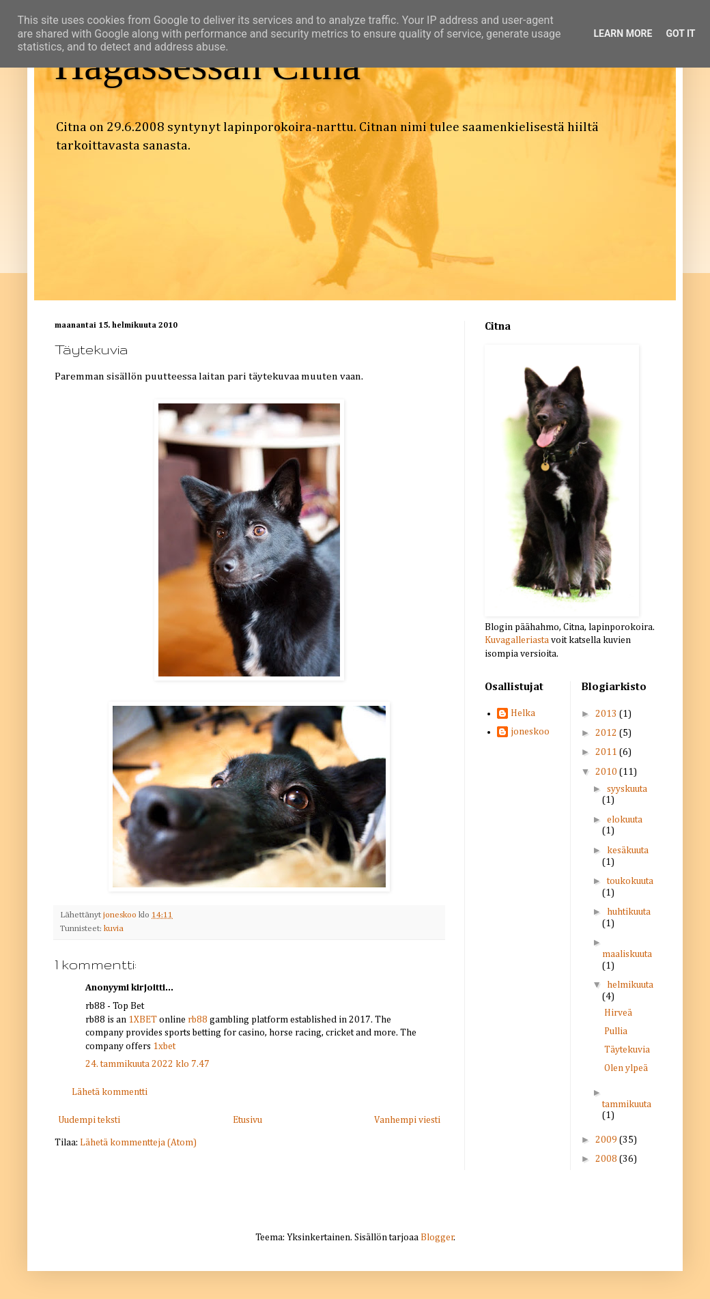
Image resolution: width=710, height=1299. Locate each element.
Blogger (437, 1237)
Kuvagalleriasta (517, 640)
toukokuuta (630, 881)
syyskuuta (627, 789)
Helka (523, 713)
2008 (607, 1159)
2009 (607, 1140)
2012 (607, 733)
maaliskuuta (627, 954)
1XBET (142, 1020)
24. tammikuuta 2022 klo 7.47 (147, 1064)
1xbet (164, 1046)
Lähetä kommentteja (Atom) (138, 1142)
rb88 (198, 1020)
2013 (607, 714)
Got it (680, 33)
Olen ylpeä (626, 1068)
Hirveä (618, 1013)
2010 (607, 772)
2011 (607, 752)
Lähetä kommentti (109, 1092)
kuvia (114, 928)
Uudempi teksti (89, 1120)
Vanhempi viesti (407, 1120)
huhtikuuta (629, 912)
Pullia (615, 1031)
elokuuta (624, 820)
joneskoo (530, 732)
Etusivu (247, 1120)
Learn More (622, 33)
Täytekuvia (627, 1050)
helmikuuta (630, 985)
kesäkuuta (628, 850)
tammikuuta (626, 1104)
